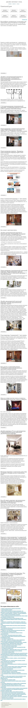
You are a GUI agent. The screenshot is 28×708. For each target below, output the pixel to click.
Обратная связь (3, 706)
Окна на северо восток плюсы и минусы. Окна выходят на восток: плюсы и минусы (13, 398)
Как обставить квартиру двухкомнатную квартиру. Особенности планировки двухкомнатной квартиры (13, 501)
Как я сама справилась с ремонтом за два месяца (11, 672)
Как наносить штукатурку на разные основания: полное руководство (14, 688)
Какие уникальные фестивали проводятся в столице (11, 684)
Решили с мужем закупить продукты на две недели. (11, 608)
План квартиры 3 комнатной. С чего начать (14, 335)
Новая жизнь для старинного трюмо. (8, 679)
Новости (14, 3)
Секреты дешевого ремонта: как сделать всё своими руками (13, 670)
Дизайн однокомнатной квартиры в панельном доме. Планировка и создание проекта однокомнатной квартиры (13, 234)
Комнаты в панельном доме (14, 16)
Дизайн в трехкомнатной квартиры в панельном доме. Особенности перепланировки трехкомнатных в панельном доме (12, 78)
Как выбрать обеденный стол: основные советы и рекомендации (14, 683)
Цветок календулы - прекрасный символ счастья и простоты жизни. (14, 649)
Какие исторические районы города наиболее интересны (12, 691)
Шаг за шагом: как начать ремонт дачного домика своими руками (14, 666)
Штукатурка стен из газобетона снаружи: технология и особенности (14, 696)
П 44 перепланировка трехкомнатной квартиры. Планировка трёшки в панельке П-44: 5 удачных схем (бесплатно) (13, 107)
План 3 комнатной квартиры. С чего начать (14, 199)
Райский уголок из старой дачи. (8, 697)
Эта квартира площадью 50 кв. (7, 638)
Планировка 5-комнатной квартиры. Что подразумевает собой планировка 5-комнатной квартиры (13, 574)
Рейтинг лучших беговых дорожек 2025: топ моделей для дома (13, 647)
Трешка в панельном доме (23, 11)
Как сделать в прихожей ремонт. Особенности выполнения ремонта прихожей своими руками (11, 368)
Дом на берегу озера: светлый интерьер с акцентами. (12, 695)
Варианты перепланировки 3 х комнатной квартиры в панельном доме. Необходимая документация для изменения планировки (13, 538)
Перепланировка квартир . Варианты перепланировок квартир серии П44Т (12, 151)
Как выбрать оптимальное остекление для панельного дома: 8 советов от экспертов (13, 22)
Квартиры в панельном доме (14, 11)
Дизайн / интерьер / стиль (14, 2)
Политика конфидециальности (5, 705)
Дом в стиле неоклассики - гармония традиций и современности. (14, 694)
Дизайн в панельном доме (5, 16)
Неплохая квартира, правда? (6, 609)
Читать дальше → (3, 73)
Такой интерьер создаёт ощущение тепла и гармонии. (12, 650)
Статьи (18, 3)
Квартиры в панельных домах (23, 16)
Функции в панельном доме (5, 11)
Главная (10, 3)
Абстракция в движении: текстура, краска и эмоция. (11, 644)
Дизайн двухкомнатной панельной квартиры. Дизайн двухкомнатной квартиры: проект (11, 302)
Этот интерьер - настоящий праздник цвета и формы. (12, 635)
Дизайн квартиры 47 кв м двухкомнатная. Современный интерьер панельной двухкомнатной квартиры (13, 432)
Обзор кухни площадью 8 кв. (7, 662)
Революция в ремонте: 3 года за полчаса (9, 671)
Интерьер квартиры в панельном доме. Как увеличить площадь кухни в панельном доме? (14, 473)
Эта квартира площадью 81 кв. (7, 648)
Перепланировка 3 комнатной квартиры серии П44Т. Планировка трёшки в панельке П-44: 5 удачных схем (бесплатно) (14, 130)
